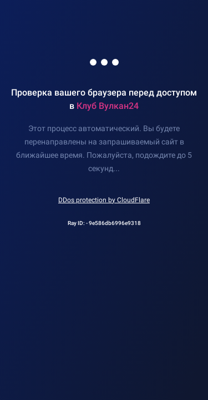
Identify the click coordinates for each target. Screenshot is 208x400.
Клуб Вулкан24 (108, 106)
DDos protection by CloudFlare (104, 200)
